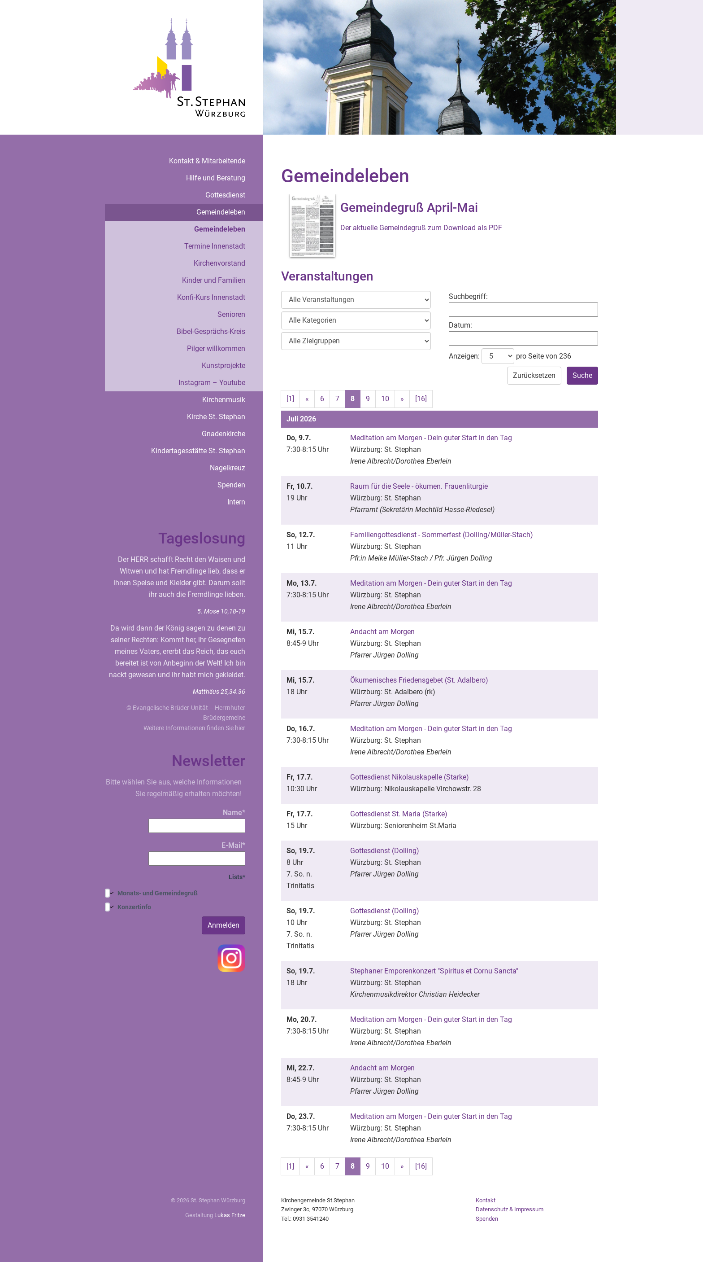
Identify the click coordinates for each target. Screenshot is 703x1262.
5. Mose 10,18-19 (221, 611)
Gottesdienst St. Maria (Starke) (398, 814)
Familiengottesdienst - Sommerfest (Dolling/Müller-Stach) (441, 534)
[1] (290, 398)
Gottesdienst (225, 195)
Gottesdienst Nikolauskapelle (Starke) (409, 777)
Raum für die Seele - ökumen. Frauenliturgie (419, 486)
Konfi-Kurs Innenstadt (211, 297)
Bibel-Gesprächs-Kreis (211, 331)
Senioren (231, 314)
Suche (582, 375)
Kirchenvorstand (219, 263)
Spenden (231, 485)
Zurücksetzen (534, 375)
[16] (421, 398)
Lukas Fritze (229, 1215)
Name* (196, 820)
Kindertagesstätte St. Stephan (198, 451)
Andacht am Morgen (382, 631)
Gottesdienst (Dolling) (384, 850)
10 (385, 398)
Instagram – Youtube (211, 382)
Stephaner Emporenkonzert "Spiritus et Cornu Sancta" (434, 971)
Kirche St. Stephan (216, 416)
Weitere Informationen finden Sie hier (194, 728)
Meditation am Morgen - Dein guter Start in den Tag (431, 438)
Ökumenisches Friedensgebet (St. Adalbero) (419, 680)
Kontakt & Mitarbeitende (207, 161)
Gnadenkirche (223, 433)
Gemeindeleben (220, 212)
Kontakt (485, 1200)
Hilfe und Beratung (215, 178)
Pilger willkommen (216, 348)
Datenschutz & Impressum (509, 1209)
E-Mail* (196, 853)
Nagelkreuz (227, 468)
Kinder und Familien (213, 280)
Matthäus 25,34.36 (219, 691)
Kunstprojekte (223, 365)
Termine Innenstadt (214, 246)
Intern (236, 502)
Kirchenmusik (223, 399)
